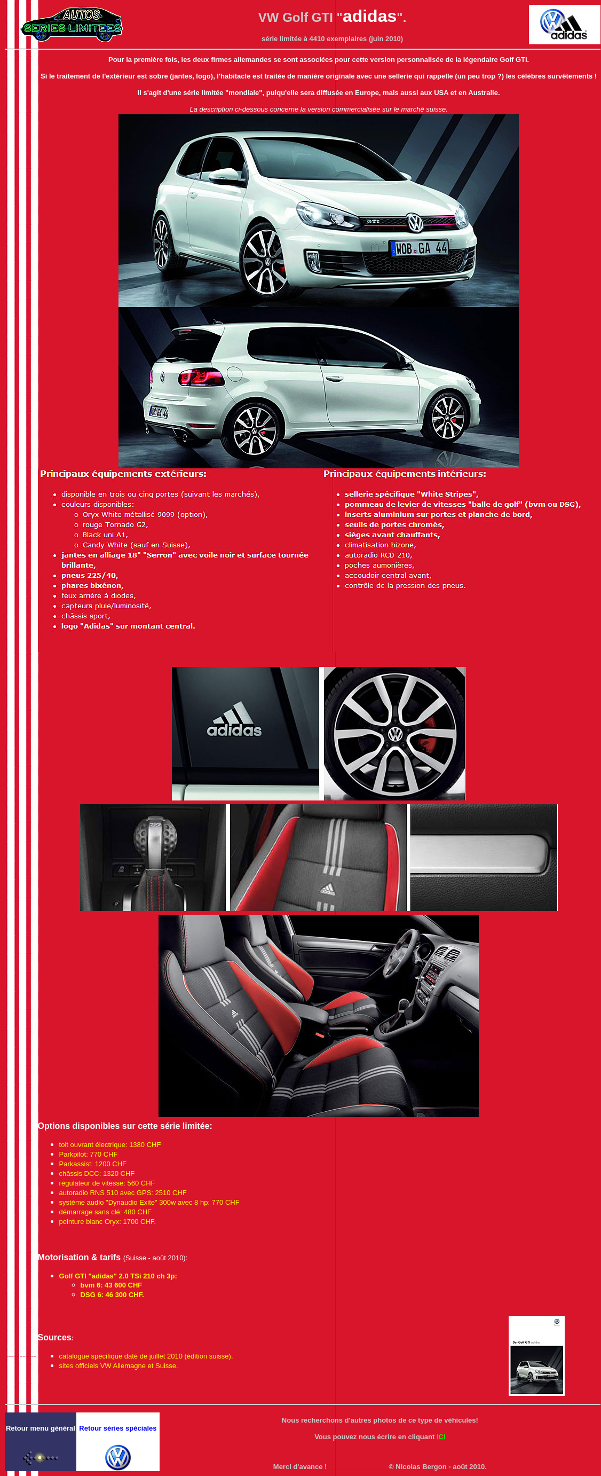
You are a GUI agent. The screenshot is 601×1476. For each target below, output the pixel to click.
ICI (441, 1437)
